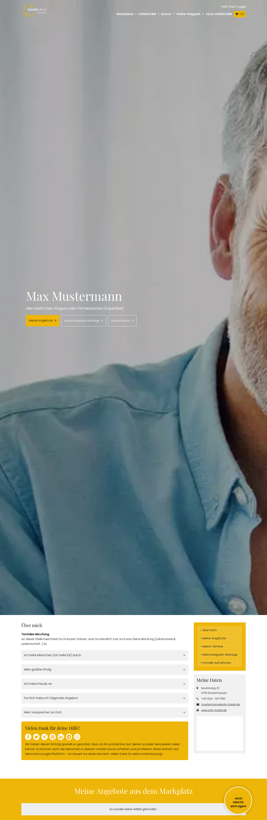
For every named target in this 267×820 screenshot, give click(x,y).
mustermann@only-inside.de (220, 704)
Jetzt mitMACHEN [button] (219, 14)
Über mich (209, 630)
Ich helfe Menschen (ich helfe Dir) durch (52, 655)
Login (242, 6)
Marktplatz (125, 14)
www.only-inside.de (214, 710)
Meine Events (120, 321)
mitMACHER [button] (147, 14)
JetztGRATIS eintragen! (238, 802)
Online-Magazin (188, 14)
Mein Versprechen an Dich (43, 712)
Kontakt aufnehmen (216, 663)
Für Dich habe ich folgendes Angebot (51, 698)
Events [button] (166, 14)
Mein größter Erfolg (37, 669)
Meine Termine (212, 646)
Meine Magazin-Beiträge (82, 321)
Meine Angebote (41, 320)
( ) (239, 14)
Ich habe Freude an (38, 684)
